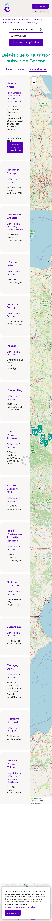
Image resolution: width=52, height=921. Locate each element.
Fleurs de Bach (15, 229)
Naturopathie (14, 101)
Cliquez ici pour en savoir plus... (20, 907)
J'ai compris (13, 912)
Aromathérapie (15, 92)
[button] (43, 437)
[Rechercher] (26, 42)
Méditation (13, 781)
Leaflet (34, 798)
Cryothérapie (14, 773)
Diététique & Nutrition (28, 19)
